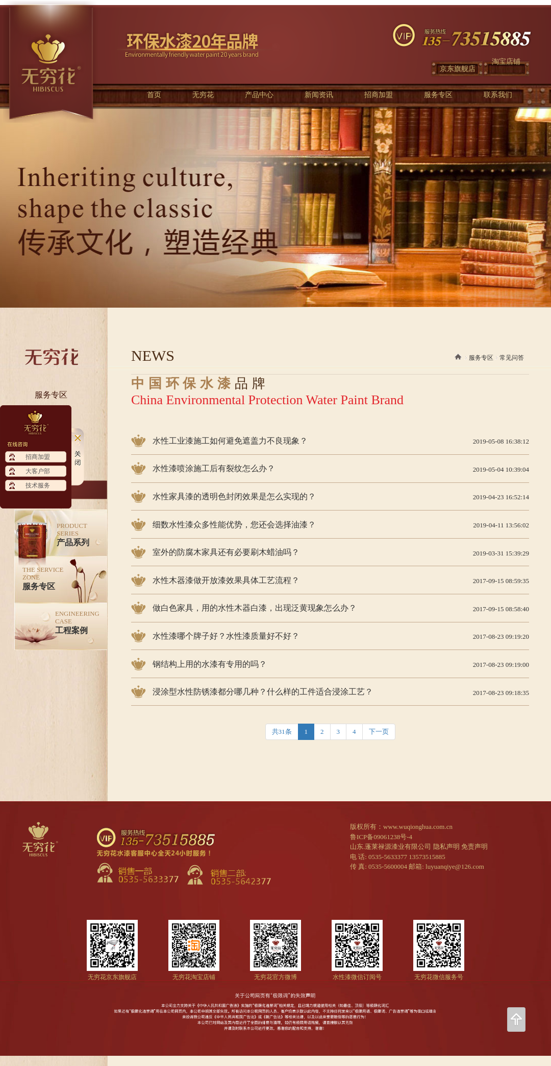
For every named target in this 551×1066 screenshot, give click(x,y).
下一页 (379, 731)
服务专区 (438, 95)
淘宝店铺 (506, 61)
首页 (154, 95)
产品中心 (259, 95)
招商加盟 (378, 95)
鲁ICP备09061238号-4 (381, 837)
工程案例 (77, 622)
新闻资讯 (319, 95)
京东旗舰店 (457, 69)
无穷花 (203, 95)
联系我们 (498, 95)
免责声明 (474, 846)
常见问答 (511, 357)
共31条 (282, 731)
